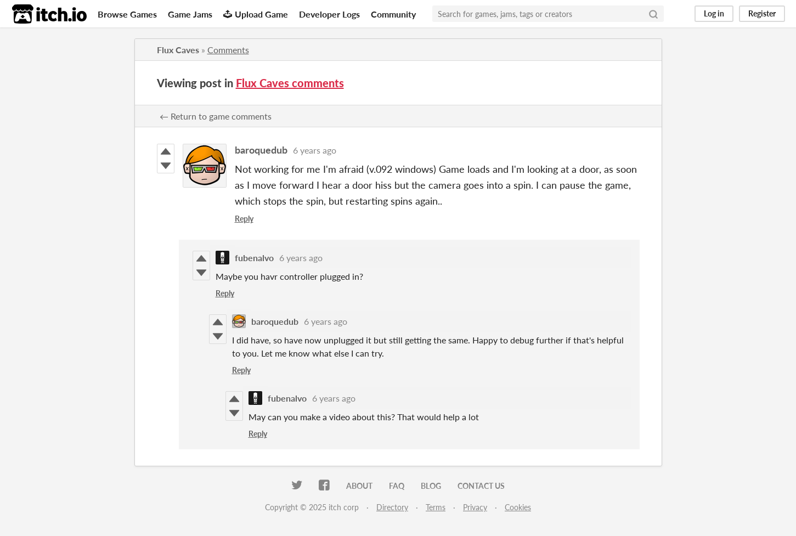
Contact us (481, 485)
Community (393, 14)
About (359, 485)
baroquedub (261, 150)
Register (762, 13)
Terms (435, 507)
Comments (228, 49)
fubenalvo (254, 257)
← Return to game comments (216, 116)
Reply (244, 218)
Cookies (518, 507)
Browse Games (127, 14)
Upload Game (255, 14)
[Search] (653, 13)
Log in (714, 13)
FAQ (396, 485)
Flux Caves (178, 49)
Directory (392, 507)
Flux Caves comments (290, 82)
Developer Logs (329, 14)
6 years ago (314, 150)
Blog (431, 485)
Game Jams (190, 14)
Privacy (475, 507)
